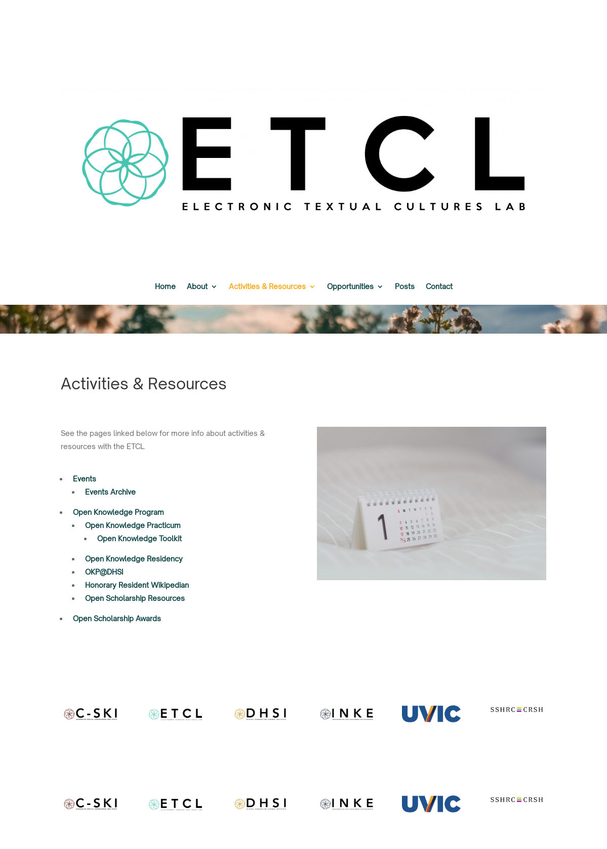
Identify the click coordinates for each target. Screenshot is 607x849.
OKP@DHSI (104, 572)
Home (165, 287)
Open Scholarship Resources (135, 598)
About (197, 287)
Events (84, 478)
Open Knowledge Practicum (133, 525)
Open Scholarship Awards (117, 618)
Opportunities (350, 287)
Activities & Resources (267, 287)
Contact (439, 287)
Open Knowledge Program (118, 512)
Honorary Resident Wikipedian (137, 585)
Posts (405, 287)
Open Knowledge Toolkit (139, 538)
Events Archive (110, 492)
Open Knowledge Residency (134, 558)
